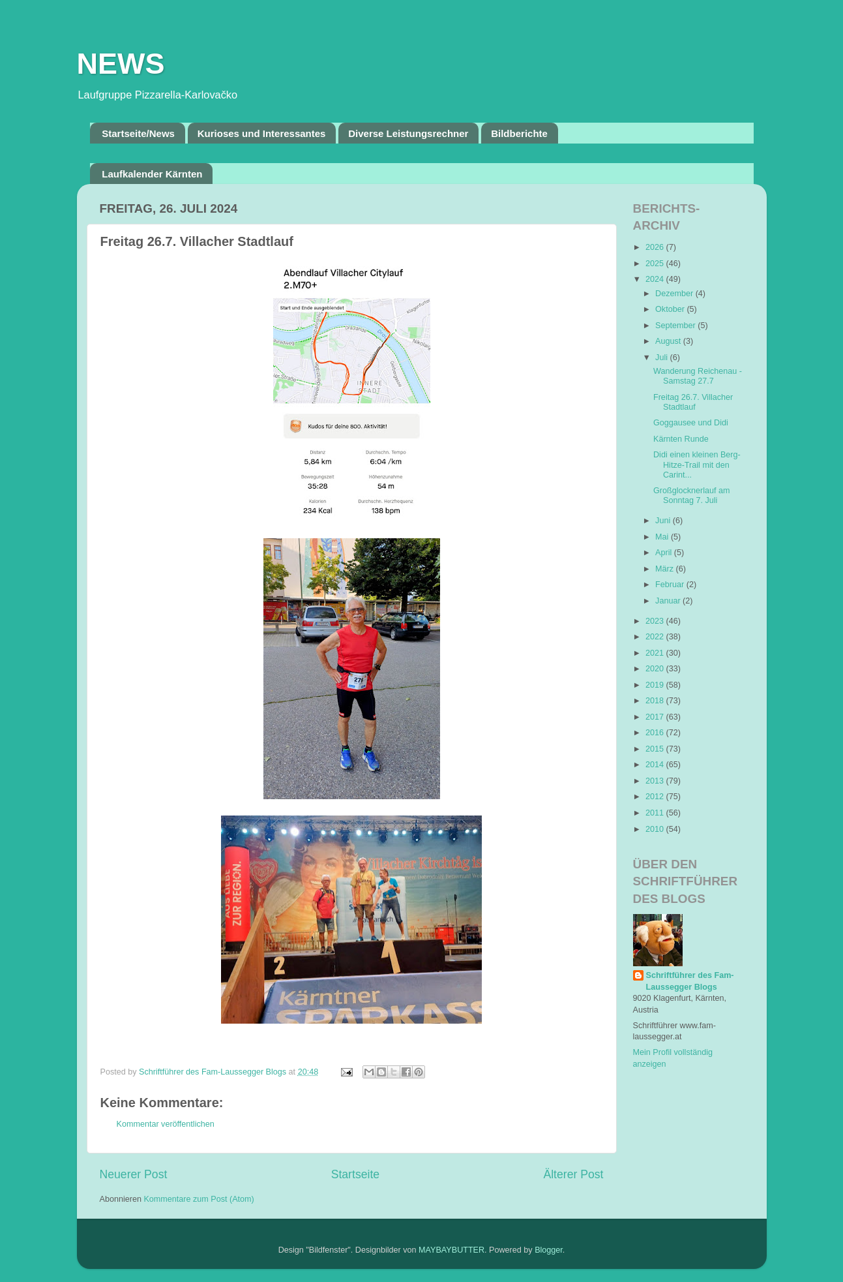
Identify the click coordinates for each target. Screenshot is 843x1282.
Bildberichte (519, 133)
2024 (655, 279)
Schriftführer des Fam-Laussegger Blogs (690, 981)
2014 (655, 764)
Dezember (675, 293)
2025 (655, 263)
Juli (662, 357)
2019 (655, 685)
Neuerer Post (134, 1174)
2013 (655, 781)
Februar (671, 584)
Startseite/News (138, 133)
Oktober (671, 309)
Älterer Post (573, 1174)
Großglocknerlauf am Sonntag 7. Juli (691, 495)
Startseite (355, 1174)
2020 (655, 668)
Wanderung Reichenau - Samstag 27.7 (697, 376)
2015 (655, 749)
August (669, 341)
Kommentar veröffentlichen (165, 1124)
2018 (655, 700)
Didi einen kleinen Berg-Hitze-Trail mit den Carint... (697, 464)
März (665, 568)
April (664, 552)
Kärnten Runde (681, 439)
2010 (655, 829)
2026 (655, 247)
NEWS (121, 63)
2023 (655, 621)
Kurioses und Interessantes (262, 133)
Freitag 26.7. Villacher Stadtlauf (693, 402)
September (676, 325)
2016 (655, 732)
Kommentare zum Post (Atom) (198, 1199)
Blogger (549, 1250)
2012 (655, 796)
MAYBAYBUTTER (451, 1250)
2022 (655, 636)
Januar (669, 600)
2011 (655, 812)
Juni (664, 520)
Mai (663, 537)
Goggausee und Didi (690, 422)
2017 (655, 717)
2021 (655, 653)
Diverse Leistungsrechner (408, 133)
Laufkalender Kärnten (152, 173)
